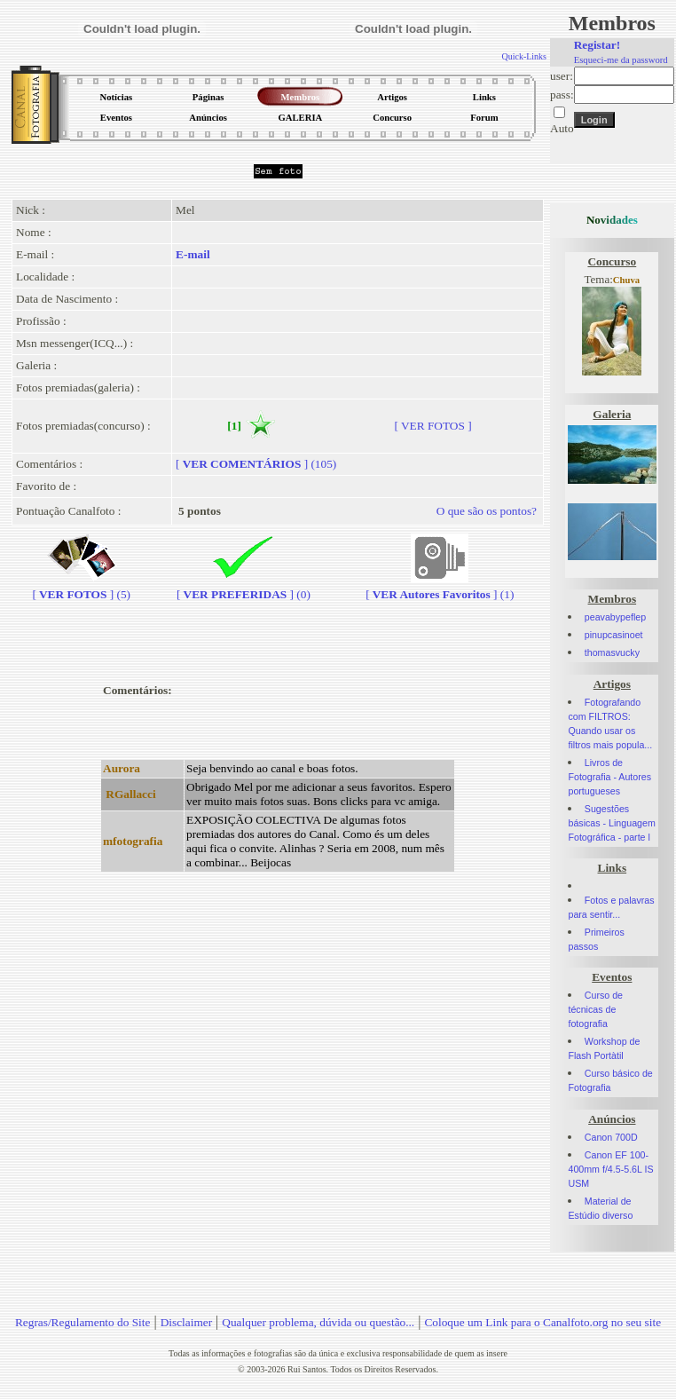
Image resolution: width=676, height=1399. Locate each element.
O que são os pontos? (486, 511)
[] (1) (440, 587)
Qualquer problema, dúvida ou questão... (318, 1322)
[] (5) (81, 587)
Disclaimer (186, 1322)
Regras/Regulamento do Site (83, 1322)
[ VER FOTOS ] (432, 425)
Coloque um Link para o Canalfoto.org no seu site (542, 1322)
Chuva (626, 280)
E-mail (193, 254)
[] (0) (243, 587)
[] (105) (256, 463)
